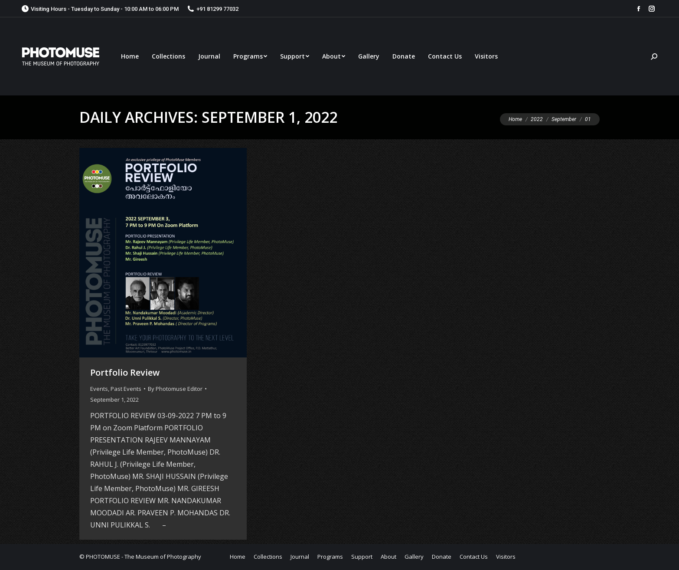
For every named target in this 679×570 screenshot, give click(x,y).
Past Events (126, 389)
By (175, 389)
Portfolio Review (125, 372)
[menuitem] (130, 56)
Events (99, 389)
